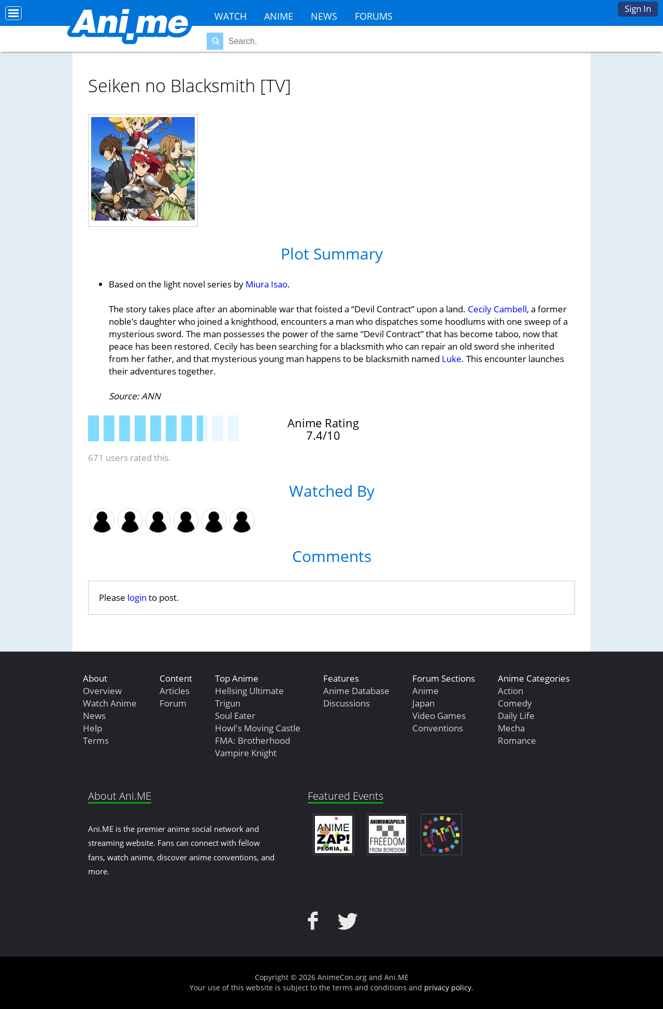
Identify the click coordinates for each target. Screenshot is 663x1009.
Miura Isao (266, 284)
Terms (96, 740)
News (324, 16)
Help (92, 728)
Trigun (227, 703)
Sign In (638, 9)
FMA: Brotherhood (252, 740)
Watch (230, 16)
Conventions (437, 728)
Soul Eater (235, 716)
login (137, 597)
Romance (517, 740)
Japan (423, 703)
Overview (102, 691)
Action (510, 691)
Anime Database (356, 691)
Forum (173, 703)
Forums (374, 16)
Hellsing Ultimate (249, 691)
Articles (175, 691)
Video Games (439, 716)
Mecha (511, 728)
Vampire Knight (246, 753)
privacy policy (447, 987)
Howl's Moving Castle (257, 728)
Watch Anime (110, 703)
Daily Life (516, 716)
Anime (278, 16)
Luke (452, 359)
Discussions (346, 703)
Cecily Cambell (497, 309)
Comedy (515, 703)
